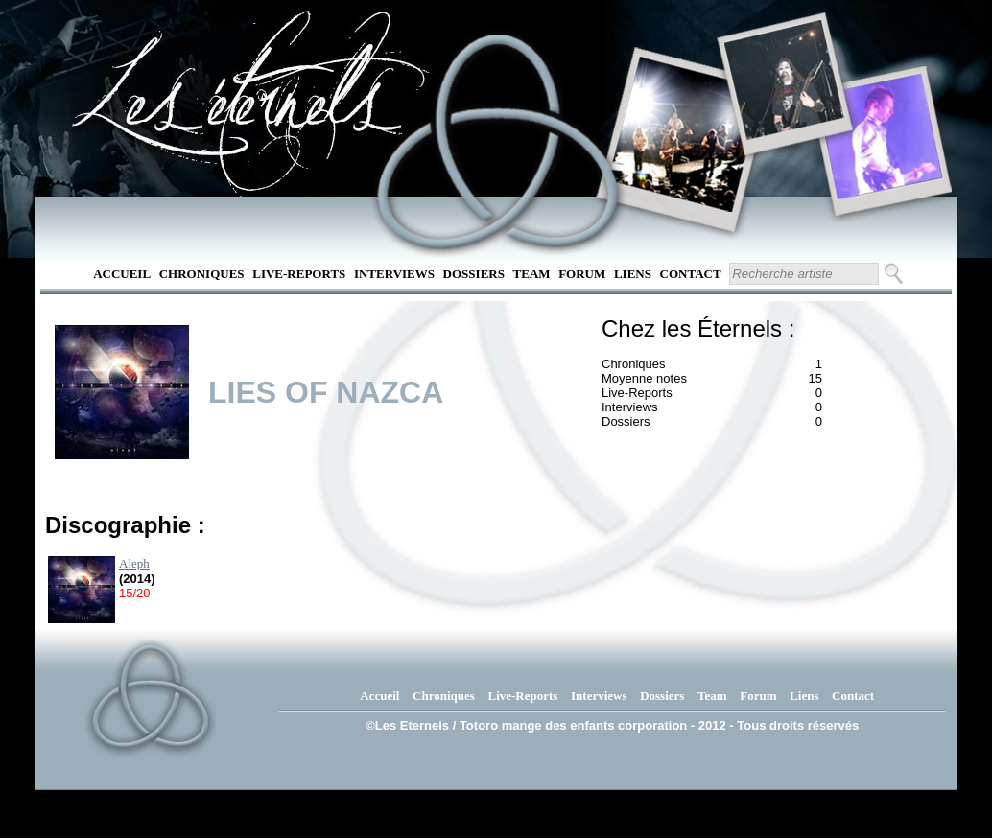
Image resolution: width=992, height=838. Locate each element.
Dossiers (474, 274)
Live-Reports (298, 274)
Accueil (122, 274)
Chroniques (202, 274)
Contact (690, 274)
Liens (632, 274)
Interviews (394, 274)
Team (532, 274)
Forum (581, 274)
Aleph (134, 563)
